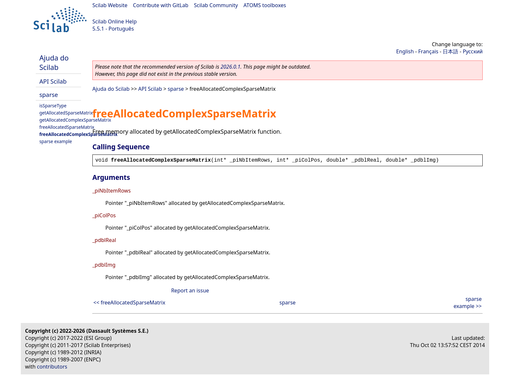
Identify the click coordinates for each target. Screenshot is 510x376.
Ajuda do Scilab (54, 62)
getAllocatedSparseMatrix (66, 113)
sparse (48, 94)
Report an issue (190, 290)
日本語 (450, 51)
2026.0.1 (230, 66)
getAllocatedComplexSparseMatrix (75, 120)
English (405, 51)
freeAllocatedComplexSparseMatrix (78, 134)
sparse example (55, 141)
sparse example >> (467, 302)
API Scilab (53, 81)
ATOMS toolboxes (265, 5)
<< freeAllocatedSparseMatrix (129, 302)
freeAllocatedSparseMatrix (66, 127)
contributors (52, 366)
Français (428, 51)
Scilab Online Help (114, 21)
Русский (473, 51)
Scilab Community (216, 5)
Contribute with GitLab (160, 5)
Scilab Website (110, 5)
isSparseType (53, 105)
